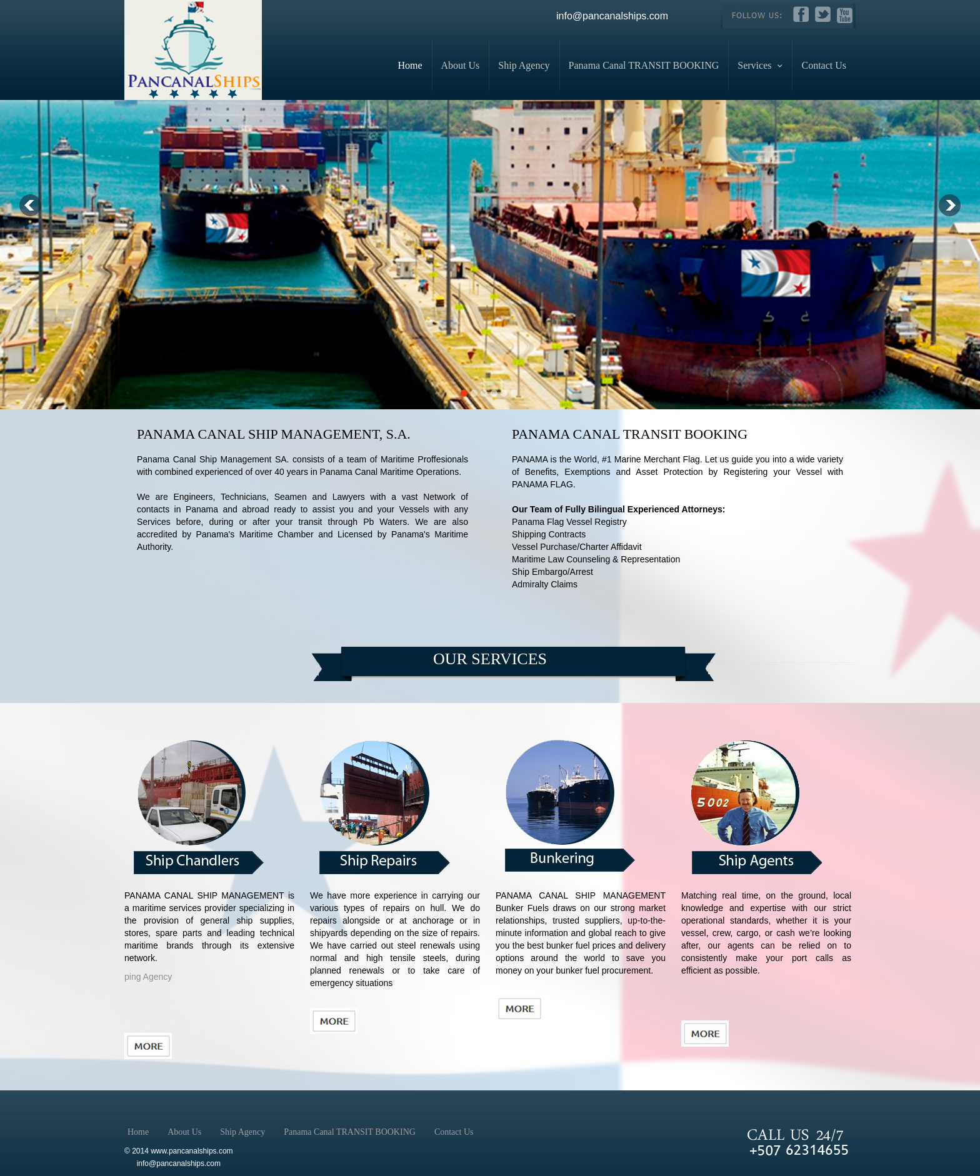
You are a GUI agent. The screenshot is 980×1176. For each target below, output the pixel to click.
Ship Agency (523, 65)
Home (410, 65)
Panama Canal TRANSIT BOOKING (644, 65)
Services (760, 65)
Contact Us (823, 65)
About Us (460, 65)
